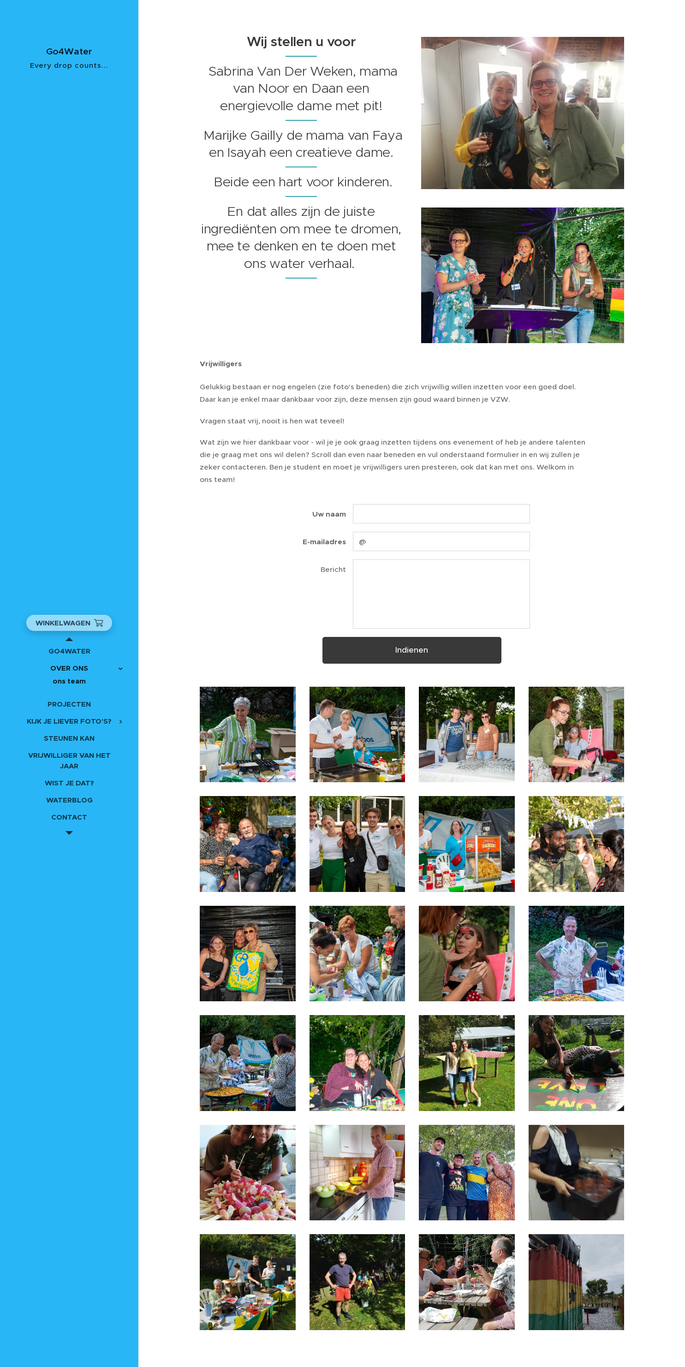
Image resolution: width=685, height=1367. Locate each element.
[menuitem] (69, 651)
